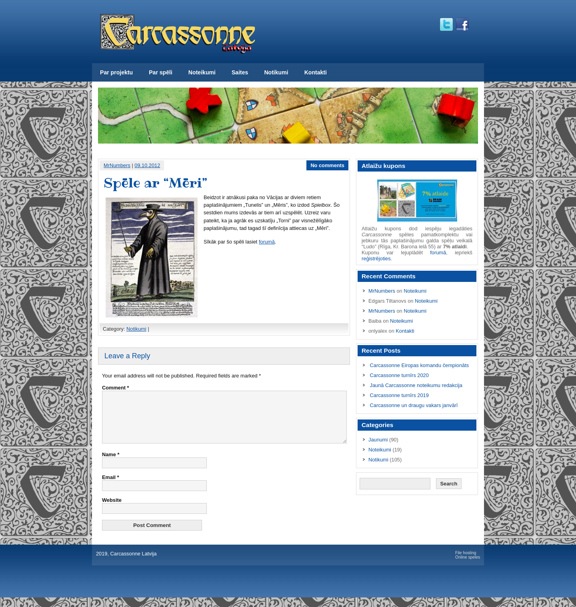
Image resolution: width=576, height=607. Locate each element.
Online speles (467, 567)
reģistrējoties (376, 259)
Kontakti (315, 72)
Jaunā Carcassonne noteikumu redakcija (416, 385)
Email (110, 487)
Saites (240, 72)
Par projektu (116, 72)
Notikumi (276, 72)
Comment (115, 388)
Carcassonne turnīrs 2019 (399, 395)
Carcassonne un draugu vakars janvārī (414, 405)
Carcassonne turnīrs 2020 (399, 375)
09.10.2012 (147, 165)
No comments (327, 165)
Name (110, 464)
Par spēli (160, 72)
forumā (267, 242)
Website (112, 510)
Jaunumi (378, 440)
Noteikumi (202, 72)
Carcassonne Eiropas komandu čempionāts (419, 365)
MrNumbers (117, 165)
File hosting (465, 562)
